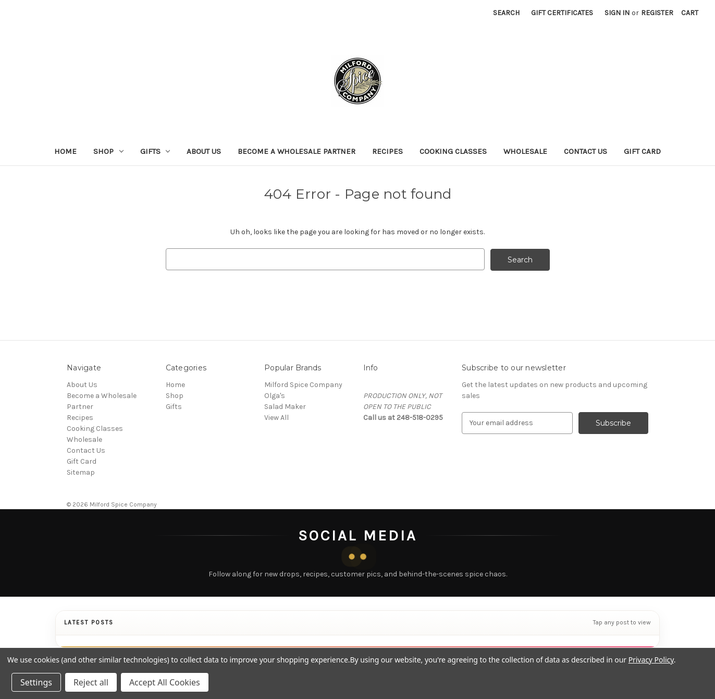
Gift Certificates (562, 12)
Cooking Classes (453, 151)
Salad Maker (285, 406)
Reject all (90, 682)
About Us (204, 151)
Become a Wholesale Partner (296, 151)
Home (65, 151)
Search (506, 12)
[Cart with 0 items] (689, 13)
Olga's (274, 395)
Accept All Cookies (164, 682)
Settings (36, 682)
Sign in (617, 12)
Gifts (155, 151)
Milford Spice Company (303, 384)
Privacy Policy (651, 660)
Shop (108, 151)
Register (657, 12)
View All (276, 417)
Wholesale (525, 151)
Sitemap (81, 471)
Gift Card (642, 151)
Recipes (387, 151)
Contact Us (585, 151)
